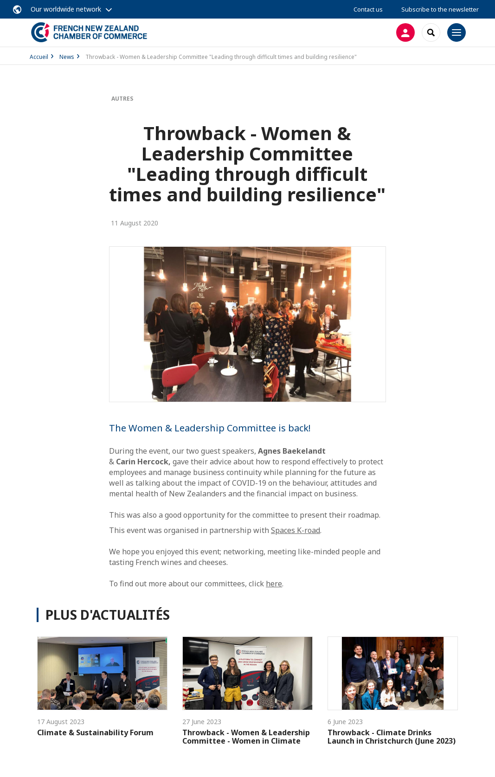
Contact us (368, 9)
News (66, 57)
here (274, 583)
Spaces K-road (295, 530)
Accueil (39, 57)
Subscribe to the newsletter (440, 9)
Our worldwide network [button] (66, 9)
